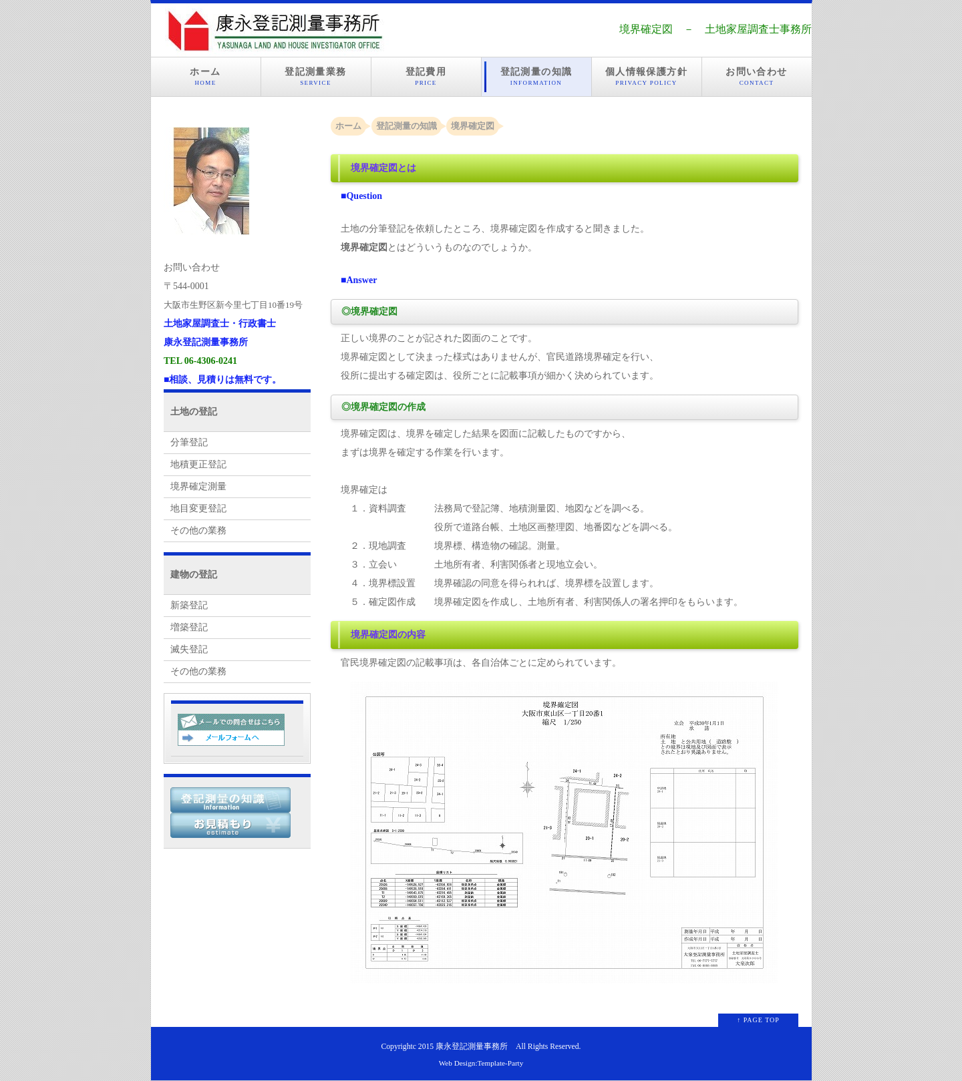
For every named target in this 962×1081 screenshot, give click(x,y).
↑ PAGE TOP (758, 1020)
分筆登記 (189, 442)
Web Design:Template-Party (481, 1063)
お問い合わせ (757, 77)
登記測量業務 (316, 77)
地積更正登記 (198, 464)
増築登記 (189, 627)
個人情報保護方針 (646, 77)
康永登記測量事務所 (472, 1046)
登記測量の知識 (536, 77)
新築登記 (189, 605)
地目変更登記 (198, 508)
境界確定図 (472, 126)
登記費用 (426, 77)
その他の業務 (198, 530)
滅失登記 (189, 649)
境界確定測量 (198, 486)
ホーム (206, 77)
